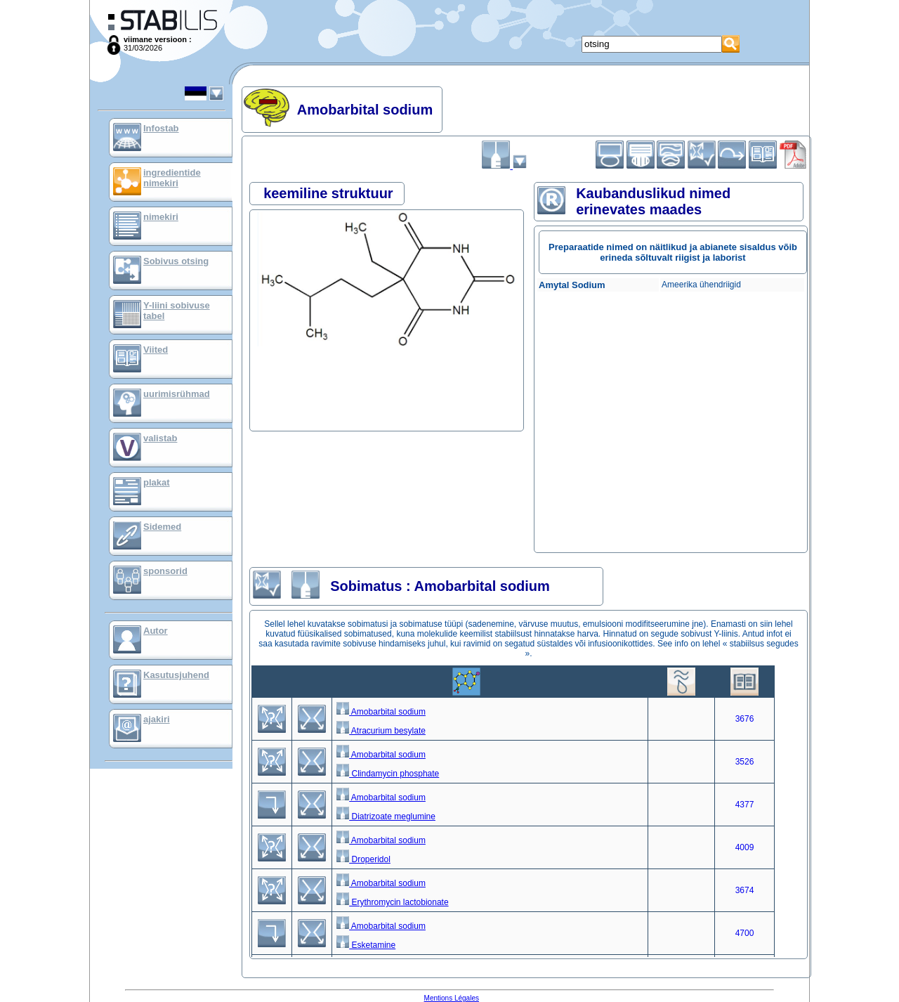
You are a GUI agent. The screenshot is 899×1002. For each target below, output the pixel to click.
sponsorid (165, 571)
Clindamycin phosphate (387, 774)
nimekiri (160, 217)
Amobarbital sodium (381, 712)
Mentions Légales (451, 998)
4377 (744, 804)
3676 (744, 719)
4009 (744, 847)
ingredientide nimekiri (172, 177)
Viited (155, 349)
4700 (744, 933)
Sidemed (162, 526)
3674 (744, 890)
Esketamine (365, 945)
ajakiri (156, 719)
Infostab (161, 128)
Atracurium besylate (381, 731)
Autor (155, 630)
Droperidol (363, 859)
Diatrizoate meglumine (385, 816)
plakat (156, 482)
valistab (160, 438)
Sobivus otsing (176, 261)
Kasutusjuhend (176, 675)
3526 (744, 762)
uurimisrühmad (176, 394)
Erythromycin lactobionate (392, 902)
